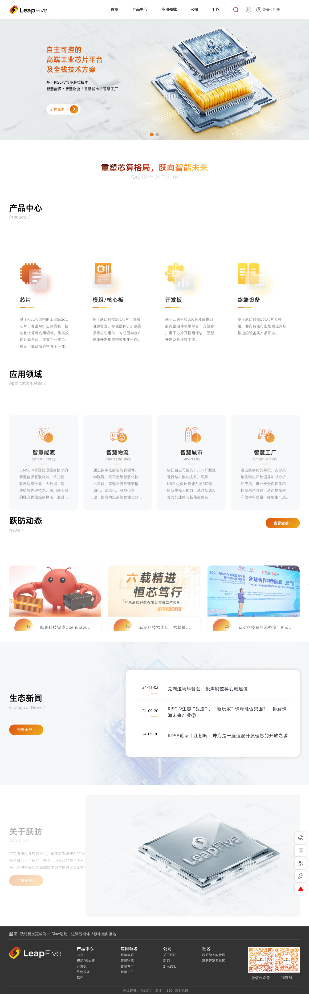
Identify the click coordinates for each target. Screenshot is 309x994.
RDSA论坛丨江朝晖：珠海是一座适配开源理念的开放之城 (228, 735)
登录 (266, 9)
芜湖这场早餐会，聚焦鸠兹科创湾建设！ (210, 688)
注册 (276, 9)
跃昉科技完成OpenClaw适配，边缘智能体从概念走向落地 (68, 934)
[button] (152, 134)
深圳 (158, 990)
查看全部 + (283, 523)
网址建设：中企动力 (138, 990)
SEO (170, 990)
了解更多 (63, 109)
